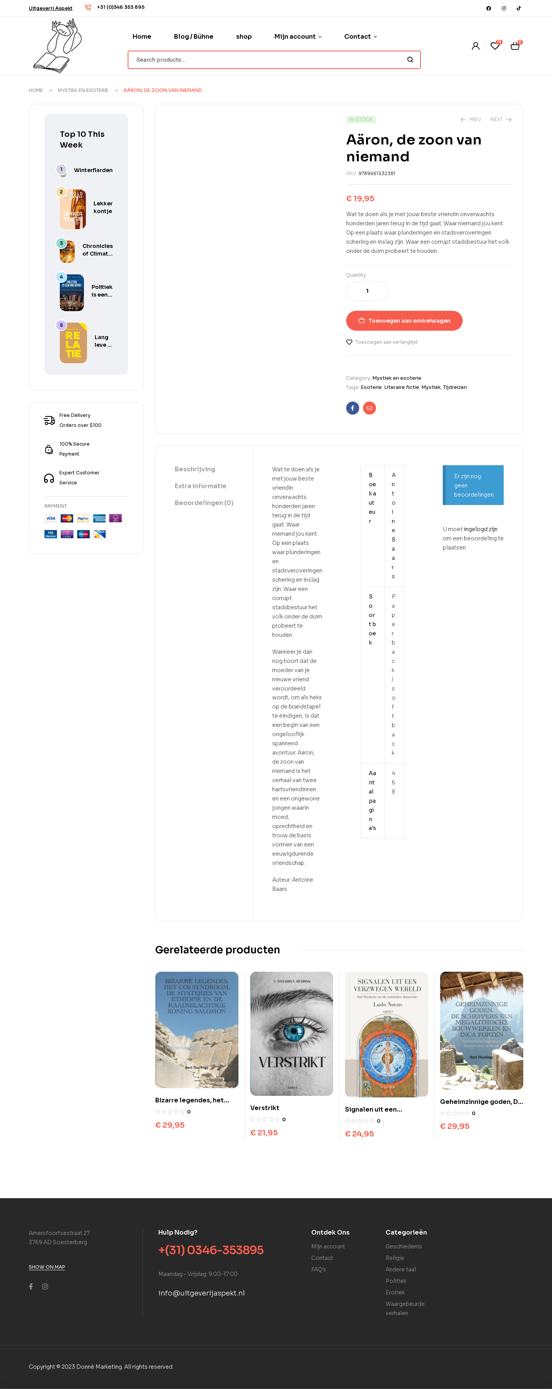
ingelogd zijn (481, 529)
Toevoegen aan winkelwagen (409, 320)
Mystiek (431, 387)
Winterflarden (93, 170)
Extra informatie (201, 486)
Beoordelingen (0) (204, 503)
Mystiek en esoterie (83, 90)
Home (36, 90)
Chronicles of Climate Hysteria (97, 254)
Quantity (356, 275)
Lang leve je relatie (104, 345)
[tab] (204, 469)
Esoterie (371, 387)
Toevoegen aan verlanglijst (386, 342)
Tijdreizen (455, 387)
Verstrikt (264, 1108)
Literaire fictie (401, 387)
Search (410, 60)
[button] (50, 8)
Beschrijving (195, 469)
